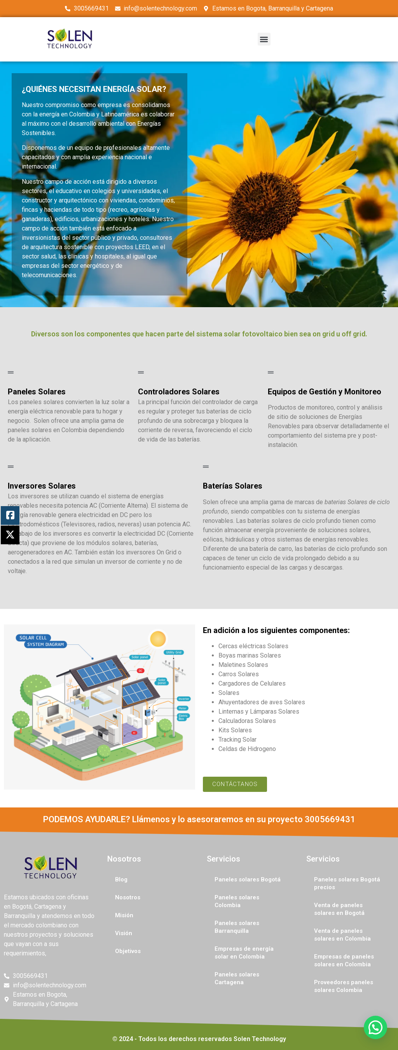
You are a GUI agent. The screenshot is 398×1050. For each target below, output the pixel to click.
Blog (121, 879)
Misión (124, 915)
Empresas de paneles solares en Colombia (344, 960)
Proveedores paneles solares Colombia (343, 986)
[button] (264, 39)
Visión (123, 933)
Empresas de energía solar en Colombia (244, 952)
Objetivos (128, 951)
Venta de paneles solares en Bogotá (339, 909)
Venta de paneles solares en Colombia (342, 934)
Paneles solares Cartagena (237, 978)
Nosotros (127, 897)
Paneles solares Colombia (237, 901)
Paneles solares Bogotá (248, 879)
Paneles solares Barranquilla (237, 927)
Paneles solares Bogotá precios (347, 883)
